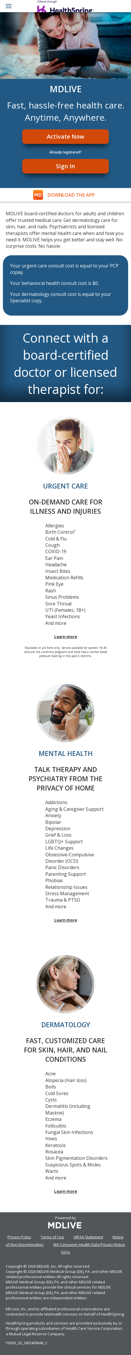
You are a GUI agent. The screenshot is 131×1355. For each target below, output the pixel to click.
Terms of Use (52, 1237)
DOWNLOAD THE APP (71, 195)
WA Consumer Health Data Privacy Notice (89, 1244)
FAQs (65, 1252)
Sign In (65, 166)
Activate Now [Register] (65, 136)
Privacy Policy (19, 1237)
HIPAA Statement (88, 1237)
